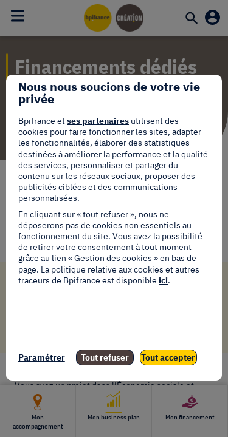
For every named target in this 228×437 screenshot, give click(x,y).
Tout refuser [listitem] (105, 357)
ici (163, 280)
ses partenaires (98, 120)
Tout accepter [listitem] (168, 357)
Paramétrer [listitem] (41, 357)
